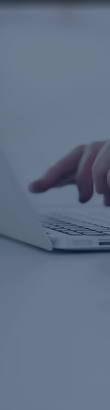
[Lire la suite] (55, 404)
